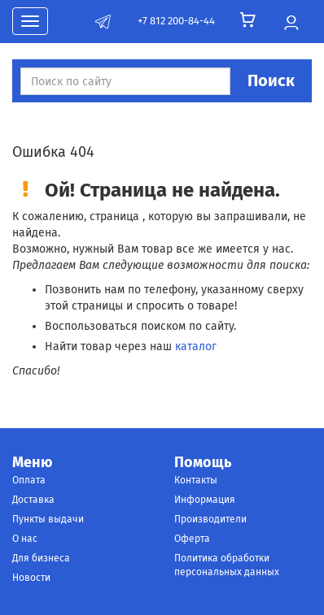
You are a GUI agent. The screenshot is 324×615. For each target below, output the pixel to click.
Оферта (192, 538)
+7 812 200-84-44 (176, 21)
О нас (24, 538)
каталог (196, 346)
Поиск (271, 80)
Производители (210, 519)
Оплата (29, 480)
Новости (31, 577)
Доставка (33, 499)
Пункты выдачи (48, 519)
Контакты (195, 480)
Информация (204, 499)
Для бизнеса (41, 558)
